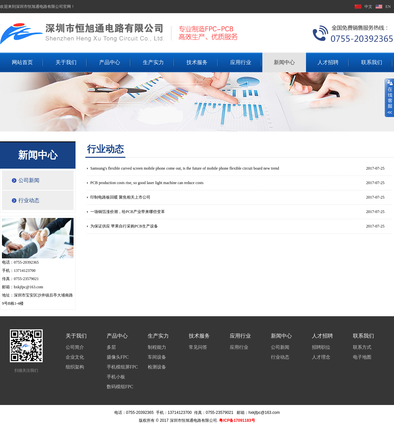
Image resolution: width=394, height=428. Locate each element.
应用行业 (240, 62)
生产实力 (153, 62)
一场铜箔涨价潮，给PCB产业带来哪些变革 (127, 211)
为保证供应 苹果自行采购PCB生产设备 (124, 226)
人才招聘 (328, 62)
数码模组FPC (120, 386)
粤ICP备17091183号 (237, 420)
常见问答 (198, 347)
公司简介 (75, 347)
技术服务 (197, 62)
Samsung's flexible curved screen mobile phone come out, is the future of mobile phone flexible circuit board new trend (184, 168)
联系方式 (362, 347)
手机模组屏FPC (122, 367)
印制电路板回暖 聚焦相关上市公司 (120, 197)
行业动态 (28, 200)
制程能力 (157, 347)
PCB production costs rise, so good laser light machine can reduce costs (147, 182)
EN (388, 6)
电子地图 (362, 357)
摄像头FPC (118, 357)
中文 (368, 6)
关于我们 (66, 62)
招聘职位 (321, 347)
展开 (389, 97)
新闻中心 (284, 62)
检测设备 (157, 367)
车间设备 (157, 357)
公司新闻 (28, 180)
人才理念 (321, 357)
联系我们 (371, 62)
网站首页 (22, 62)
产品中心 (109, 62)
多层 (111, 347)
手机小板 (116, 376)
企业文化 (75, 357)
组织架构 (75, 367)
